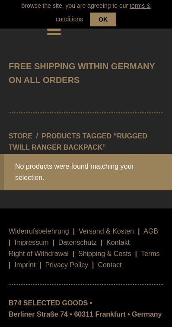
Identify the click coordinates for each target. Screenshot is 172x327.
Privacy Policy (67, 260)
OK (103, 8)
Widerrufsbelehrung (39, 227)
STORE (20, 131)
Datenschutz (77, 238)
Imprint (24, 260)
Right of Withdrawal (39, 249)
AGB (150, 227)
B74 (21, 25)
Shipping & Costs (104, 249)
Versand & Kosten (106, 227)
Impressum (31, 238)
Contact (109, 260)
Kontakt (118, 238)
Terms (150, 249)
